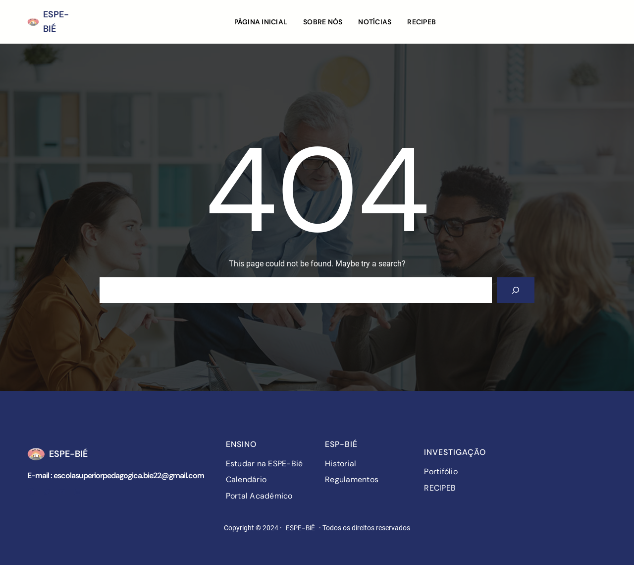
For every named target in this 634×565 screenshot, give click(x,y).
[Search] (515, 290)
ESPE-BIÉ (68, 454)
